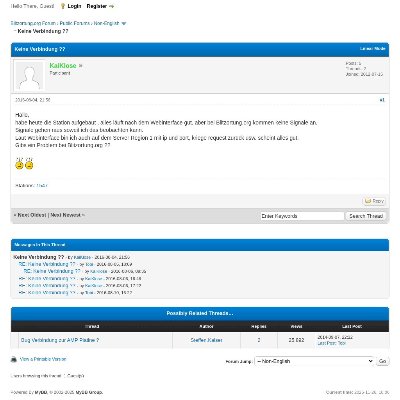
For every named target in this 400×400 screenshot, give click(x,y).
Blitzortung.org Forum (33, 23)
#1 (382, 100)
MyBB (41, 392)
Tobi (89, 264)
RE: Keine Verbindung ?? (46, 264)
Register (97, 6)
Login (74, 6)
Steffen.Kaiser (206, 340)
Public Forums (75, 23)
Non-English (107, 23)
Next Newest (65, 215)
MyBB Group (88, 392)
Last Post (327, 343)
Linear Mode (373, 48)
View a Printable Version (43, 359)
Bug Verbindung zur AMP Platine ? (60, 340)
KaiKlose (82, 257)
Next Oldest (32, 215)
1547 (42, 185)
